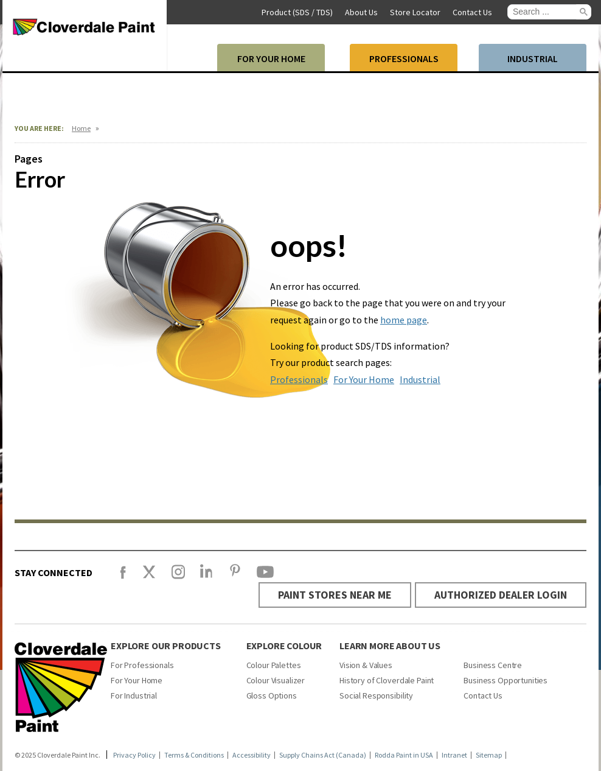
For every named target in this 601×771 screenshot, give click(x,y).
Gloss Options (271, 694)
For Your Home (363, 379)
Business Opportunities (505, 679)
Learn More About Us (389, 645)
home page (403, 320)
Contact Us (483, 694)
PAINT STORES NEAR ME (331, 595)
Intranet (454, 754)
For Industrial (134, 694)
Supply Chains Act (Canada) (322, 754)
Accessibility (251, 754)
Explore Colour (284, 645)
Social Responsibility (376, 694)
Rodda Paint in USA (404, 754)
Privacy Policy (134, 754)
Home (81, 128)
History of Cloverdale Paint (386, 679)
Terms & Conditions (194, 754)
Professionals (299, 379)
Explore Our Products (166, 645)
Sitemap (489, 754)
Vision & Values (365, 664)
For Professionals (142, 664)
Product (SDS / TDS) (297, 12)
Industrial (420, 379)
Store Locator (415, 12)
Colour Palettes (273, 664)
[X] (149, 577)
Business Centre (493, 664)
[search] (544, 11)
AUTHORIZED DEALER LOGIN (499, 595)
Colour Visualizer (275, 679)
